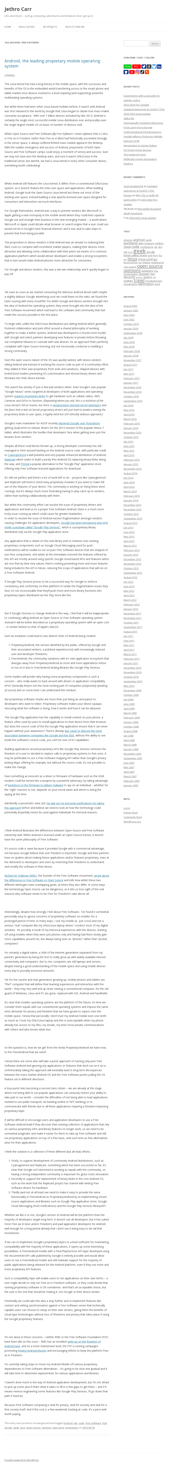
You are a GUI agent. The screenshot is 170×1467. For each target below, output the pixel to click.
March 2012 (130, 600)
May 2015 (129, 450)
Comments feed (133, 817)
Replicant (10, 459)
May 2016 (129, 410)
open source (33, 1427)
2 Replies (10, 75)
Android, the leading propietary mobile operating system (52, 63)
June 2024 (129, 315)
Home (8, 26)
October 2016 (131, 396)
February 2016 (132, 423)
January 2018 (131, 355)
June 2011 (129, 640)
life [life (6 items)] (125, 259)
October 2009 (131, 695)
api (75, 1423)
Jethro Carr (18, 9)
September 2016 (133, 401)
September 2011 (133, 627)
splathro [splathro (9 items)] (148, 277)
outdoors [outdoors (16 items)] (147, 271)
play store (58, 1427)
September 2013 (133, 518)
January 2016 (131, 428)
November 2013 (132, 509)
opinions (47, 1427)
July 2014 (128, 478)
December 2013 (132, 505)
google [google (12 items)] (151, 252)
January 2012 (131, 609)
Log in (127, 808)
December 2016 (132, 387)
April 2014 (129, 487)
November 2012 (132, 563)
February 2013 (132, 550)
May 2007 (129, 767)
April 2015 (129, 455)
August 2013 (130, 523)
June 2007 (129, 763)
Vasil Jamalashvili (133, 186)
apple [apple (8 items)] (149, 239)
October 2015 (131, 437)
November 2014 (132, 468)
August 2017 (130, 364)
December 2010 (132, 668)
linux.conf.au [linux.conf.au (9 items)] (131, 262)
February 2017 (132, 378)
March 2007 (130, 776)
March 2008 (130, 744)
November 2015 (132, 432)
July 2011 (128, 636)
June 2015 (129, 446)
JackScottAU (130, 199)
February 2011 (132, 658)
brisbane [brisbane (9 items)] (149, 243)
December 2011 (132, 613)
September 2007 (133, 758)
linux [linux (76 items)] (132, 259)
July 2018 (128, 337)
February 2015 (132, 459)
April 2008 (129, 740)
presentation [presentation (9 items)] (131, 274)
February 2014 (132, 496)
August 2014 (130, 473)
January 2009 (131, 722)
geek (16, 1427)
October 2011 (131, 622)
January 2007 (131, 785)
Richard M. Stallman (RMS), (21, 875)
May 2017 (129, 373)
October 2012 (131, 568)
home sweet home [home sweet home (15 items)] (135, 255)
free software (93, 1423)
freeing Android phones (32, 1350)
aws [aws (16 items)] (141, 243)
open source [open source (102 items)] (150, 266)
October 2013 (131, 514)
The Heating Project (135, 154)
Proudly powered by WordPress (22, 1460)
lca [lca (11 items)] (160, 255)
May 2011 (129, 645)
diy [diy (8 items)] (155, 246)
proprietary (71, 1427)
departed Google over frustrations (79, 423)
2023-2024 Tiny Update (136, 104)
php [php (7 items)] (156, 271)
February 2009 (132, 717)
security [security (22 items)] (129, 277)
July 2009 (128, 699)
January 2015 (131, 464)
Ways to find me (74, 26)
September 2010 (133, 681)
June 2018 (129, 342)
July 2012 (128, 582)
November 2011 (132, 618)
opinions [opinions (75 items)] (132, 270)
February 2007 (132, 781)
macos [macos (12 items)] (146, 262)
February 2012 (132, 604)
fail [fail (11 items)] (125, 252)
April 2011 (129, 649)
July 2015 (128, 441)
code (81, 1423)
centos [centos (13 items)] (159, 243)
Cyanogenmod (17, 455)
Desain (128, 195)
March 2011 (130, 654)
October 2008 (131, 726)
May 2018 (129, 346)
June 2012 (129, 586)
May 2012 (129, 591)
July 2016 (128, 405)
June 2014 (129, 482)
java (22, 1427)
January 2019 (131, 328)
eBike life (129, 118)
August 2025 (130, 306)
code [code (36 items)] (135, 246)
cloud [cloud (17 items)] (127, 247)
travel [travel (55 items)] (139, 280)
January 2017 (131, 383)
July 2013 (128, 527)
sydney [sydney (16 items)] (128, 281)
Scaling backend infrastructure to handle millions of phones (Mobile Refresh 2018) (143, 136)
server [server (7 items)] (139, 277)
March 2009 (130, 713)
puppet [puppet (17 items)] (144, 274)
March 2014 (130, 491)
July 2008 (128, 735)
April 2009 (129, 708)
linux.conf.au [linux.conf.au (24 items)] (147, 259)
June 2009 (129, 704)
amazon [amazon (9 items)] (128, 240)
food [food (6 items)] (130, 252)
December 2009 (132, 690)
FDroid (25, 464)
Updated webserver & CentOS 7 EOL (144, 109)
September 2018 (133, 333)
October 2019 (131, 324)
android (68, 1423)
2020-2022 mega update (137, 114)
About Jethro (27, 26)
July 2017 (128, 369)
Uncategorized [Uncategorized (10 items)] (153, 281)
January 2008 (131, 749)
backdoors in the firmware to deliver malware (35, 785)
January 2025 (131, 310)
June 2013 (129, 532)
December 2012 (132, 559)
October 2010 (131, 677)
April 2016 (129, 414)
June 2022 (129, 319)
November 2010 (132, 672)
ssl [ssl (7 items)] (154, 277)
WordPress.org (132, 821)
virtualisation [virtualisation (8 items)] (131, 284)
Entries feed (131, 812)
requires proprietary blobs (29, 396)
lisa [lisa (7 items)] (140, 262)
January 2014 (131, 500)
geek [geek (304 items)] (139, 251)
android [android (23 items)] (139, 239)
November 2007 (132, 753)
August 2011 (130, 631)
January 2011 (131, 663)
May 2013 (129, 536)
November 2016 (132, 392)
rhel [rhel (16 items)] (152, 274)
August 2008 (130, 731)
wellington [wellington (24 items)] (146, 284)
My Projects (50, 26)
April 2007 (129, 772)
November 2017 (132, 360)
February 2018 (132, 351)
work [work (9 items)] (157, 284)
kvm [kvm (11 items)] (155, 255)
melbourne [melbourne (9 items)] (157, 262)
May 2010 (129, 686)
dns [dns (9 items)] (160, 247)
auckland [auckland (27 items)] (131, 243)
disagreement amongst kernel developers (77, 405)
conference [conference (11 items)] (146, 247)
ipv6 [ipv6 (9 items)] (150, 255)
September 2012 (133, 573)
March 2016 (130, 419)
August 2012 (130, 577)
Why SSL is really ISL (147, 195)
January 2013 (131, 554)
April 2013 (129, 541)
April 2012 (129, 595)
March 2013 (130, 545)
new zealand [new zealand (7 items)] (130, 266)
